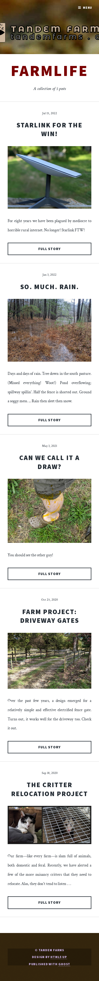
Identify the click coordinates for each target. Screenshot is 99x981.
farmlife (49, 70)
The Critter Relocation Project (49, 789)
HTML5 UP (58, 957)
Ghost (64, 964)
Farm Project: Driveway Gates (49, 616)
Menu (87, 7)
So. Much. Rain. (49, 287)
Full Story (49, 249)
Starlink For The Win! (49, 129)
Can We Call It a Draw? (49, 462)
